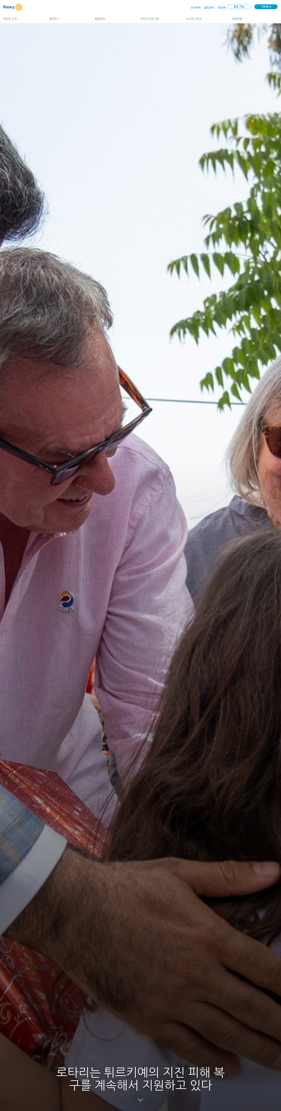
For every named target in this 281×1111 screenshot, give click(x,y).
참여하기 (68, 17)
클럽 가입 (239, 6)
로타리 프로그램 (159, 17)
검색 (223, 7)
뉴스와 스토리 (205, 17)
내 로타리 (195, 7)
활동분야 (114, 17)
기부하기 (266, 6)
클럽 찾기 (209, 7)
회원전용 (255, 17)
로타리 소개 (22, 17)
